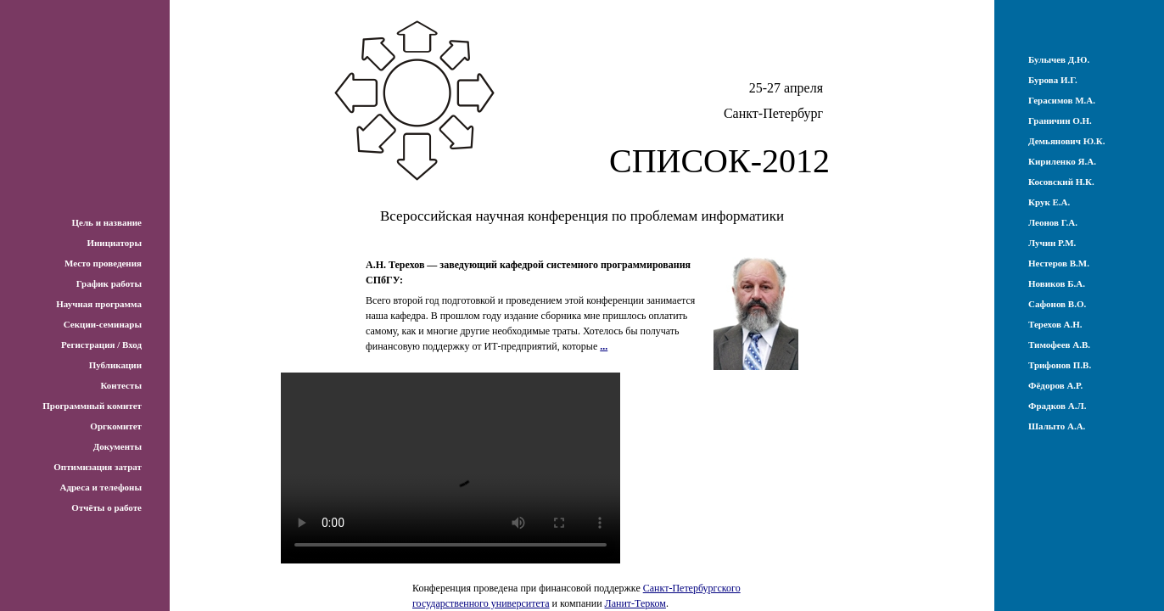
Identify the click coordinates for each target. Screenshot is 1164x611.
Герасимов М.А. (1061, 100)
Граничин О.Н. (1060, 120)
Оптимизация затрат (97, 467)
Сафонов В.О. (1057, 304)
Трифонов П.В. (1059, 365)
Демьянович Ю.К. (1066, 141)
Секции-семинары (103, 324)
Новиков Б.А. (1056, 283)
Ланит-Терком (635, 603)
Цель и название (106, 222)
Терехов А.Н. (1055, 324)
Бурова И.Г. (1052, 80)
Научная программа (99, 304)
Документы (117, 446)
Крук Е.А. (1049, 202)
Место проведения (103, 263)
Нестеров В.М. (1058, 263)
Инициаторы (114, 243)
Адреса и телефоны (100, 487)
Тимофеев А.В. (1059, 344)
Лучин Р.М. (1052, 243)
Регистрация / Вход (101, 344)
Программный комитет (92, 406)
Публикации (115, 365)
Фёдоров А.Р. (1055, 385)
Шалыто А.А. (1056, 426)
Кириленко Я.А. (1062, 161)
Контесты (121, 385)
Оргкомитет (116, 426)
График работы (109, 283)
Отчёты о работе (106, 507)
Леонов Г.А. (1052, 222)
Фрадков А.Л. (1057, 406)
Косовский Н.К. (1061, 182)
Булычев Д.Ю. (1058, 59)
